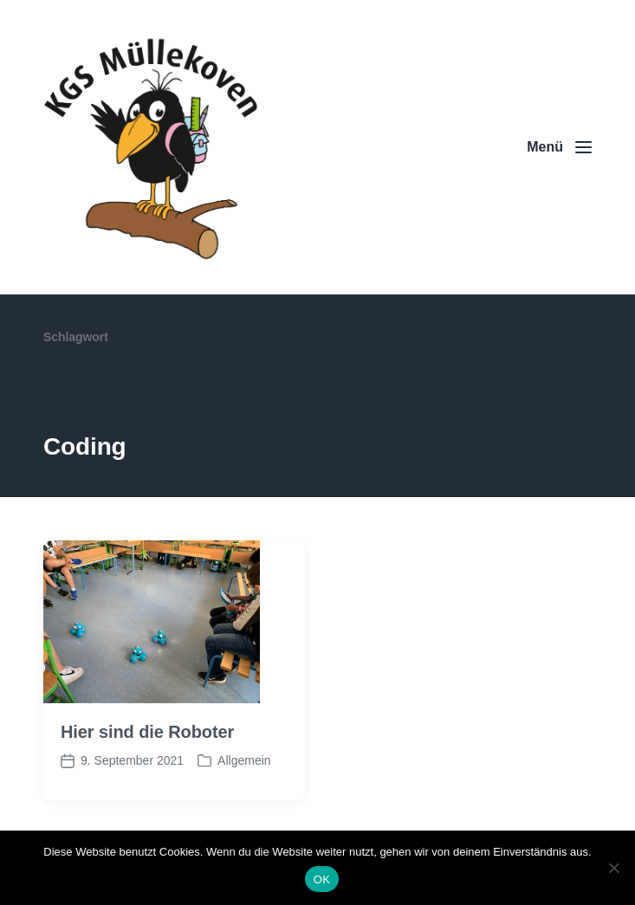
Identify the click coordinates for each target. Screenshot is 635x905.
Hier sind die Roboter (147, 731)
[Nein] (613, 867)
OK (322, 879)
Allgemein (243, 760)
